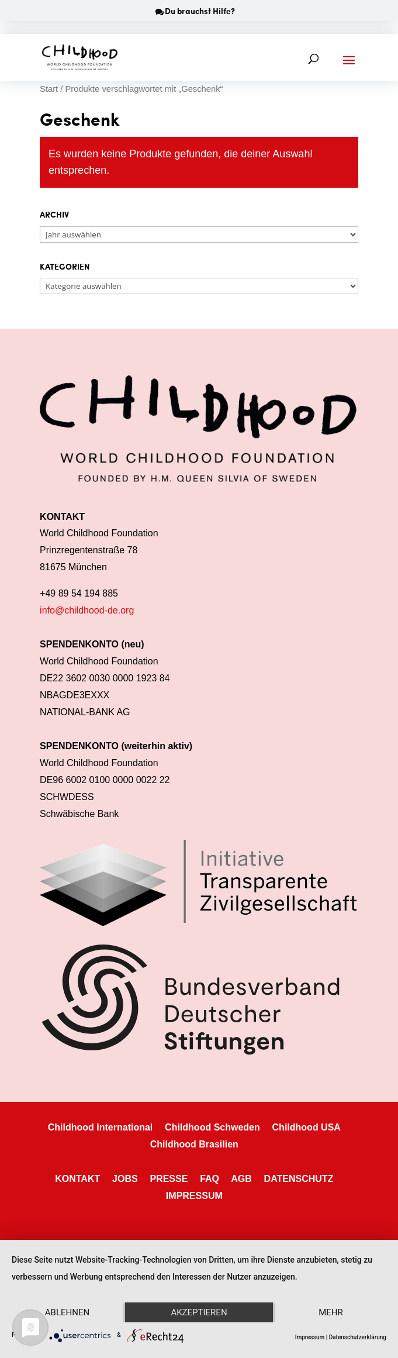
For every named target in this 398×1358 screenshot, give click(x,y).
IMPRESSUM (194, 1196)
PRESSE (169, 1179)
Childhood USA (306, 1127)
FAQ (209, 1179)
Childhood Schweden (212, 1127)
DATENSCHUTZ (299, 1179)
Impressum (310, 1337)
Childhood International (100, 1127)
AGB (241, 1179)
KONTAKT (77, 1179)
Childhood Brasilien (194, 1144)
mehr (331, 1312)
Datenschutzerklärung (357, 1337)
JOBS (125, 1179)
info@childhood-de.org (87, 610)
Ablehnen (67, 1312)
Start (49, 89)
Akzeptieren (199, 1312)
